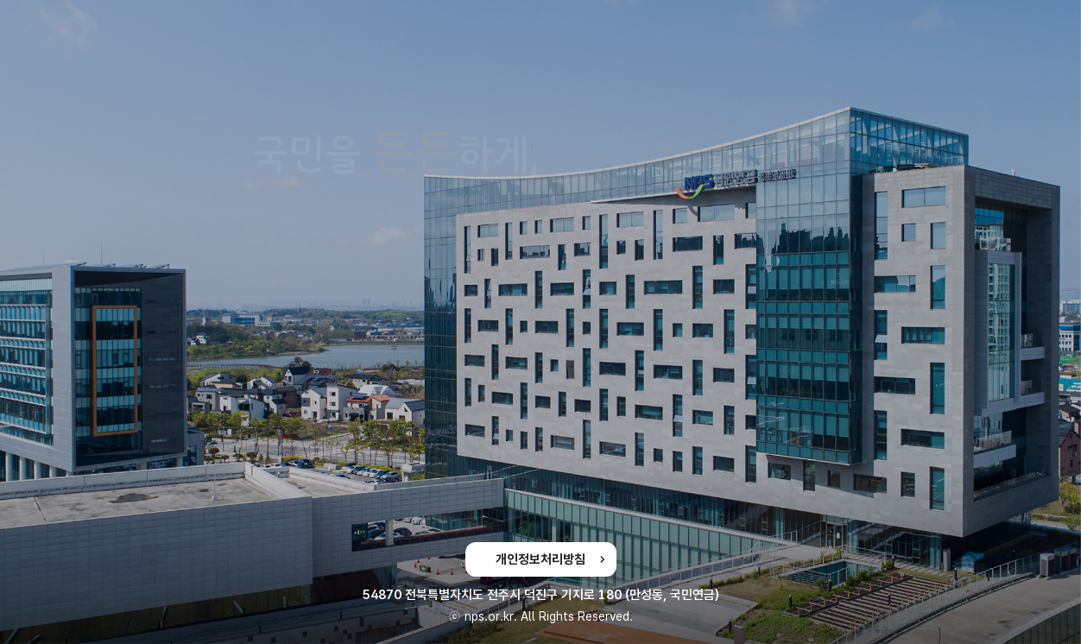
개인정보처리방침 (540, 559)
